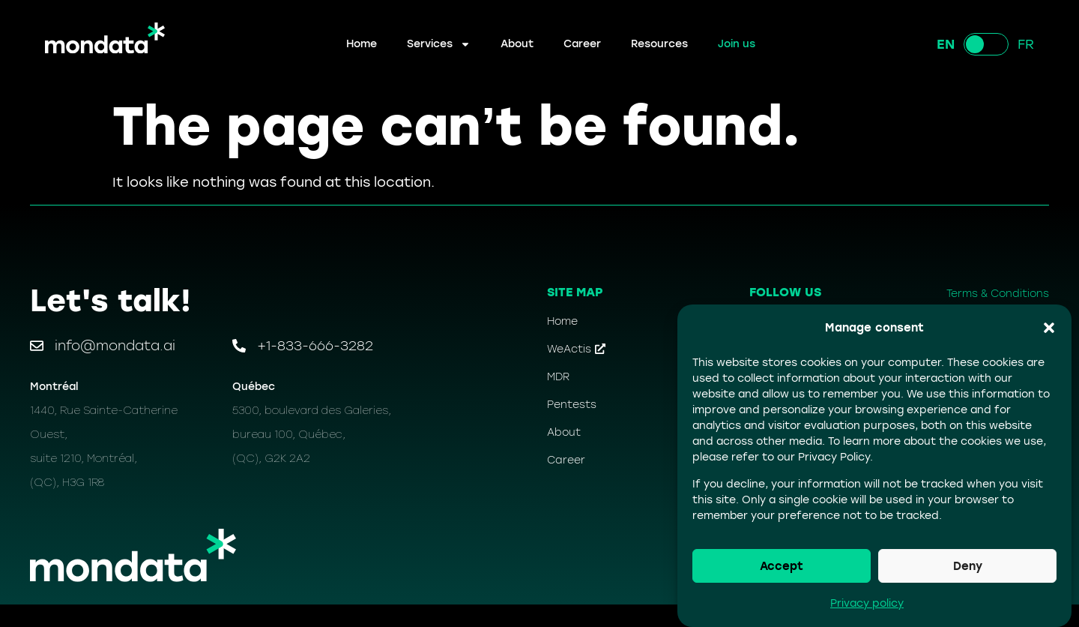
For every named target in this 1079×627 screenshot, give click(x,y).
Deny (967, 566)
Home (361, 44)
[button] (1049, 327)
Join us (736, 44)
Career (582, 44)
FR (1026, 44)
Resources (659, 44)
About (517, 44)
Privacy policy (867, 603)
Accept (781, 566)
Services (439, 44)
